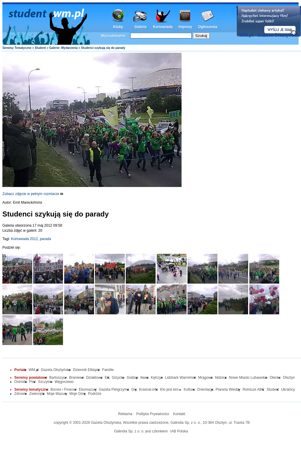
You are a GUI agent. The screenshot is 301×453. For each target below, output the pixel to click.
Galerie (140, 27)
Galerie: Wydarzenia (63, 48)
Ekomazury (88, 389)
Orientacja (205, 389)
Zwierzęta (37, 394)
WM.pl (246, 35)
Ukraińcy (288, 389)
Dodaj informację (268, 21)
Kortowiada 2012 (24, 239)
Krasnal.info (148, 389)
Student (40, 48)
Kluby (118, 27)
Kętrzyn (157, 377)
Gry (134, 389)
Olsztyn (289, 377)
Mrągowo (205, 377)
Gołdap (132, 377)
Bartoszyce (58, 377)
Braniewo (76, 377)
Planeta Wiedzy (228, 389)
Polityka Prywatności (152, 414)
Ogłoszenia (207, 27)
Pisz (32, 382)
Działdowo (94, 377)
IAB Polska (179, 431)
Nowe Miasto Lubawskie (248, 377)
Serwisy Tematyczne (16, 48)
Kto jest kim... (171, 389)
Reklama (125, 414)
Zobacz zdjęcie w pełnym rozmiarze (32, 194)
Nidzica (221, 377)
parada (45, 239)
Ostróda (20, 382)
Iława (144, 377)
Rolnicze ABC (253, 389)
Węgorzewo (64, 382)
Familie (108, 370)
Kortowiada (163, 27)
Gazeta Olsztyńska (278, 35)
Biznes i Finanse (63, 389)
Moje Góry (77, 394)
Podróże (95, 394)
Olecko (275, 377)
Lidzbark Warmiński (180, 377)
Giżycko (118, 377)
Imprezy (185, 27)
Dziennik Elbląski (86, 370)
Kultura (189, 389)
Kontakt (179, 414)
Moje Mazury (57, 394)
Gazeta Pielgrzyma (114, 389)
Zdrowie (20, 394)
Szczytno (45, 382)
